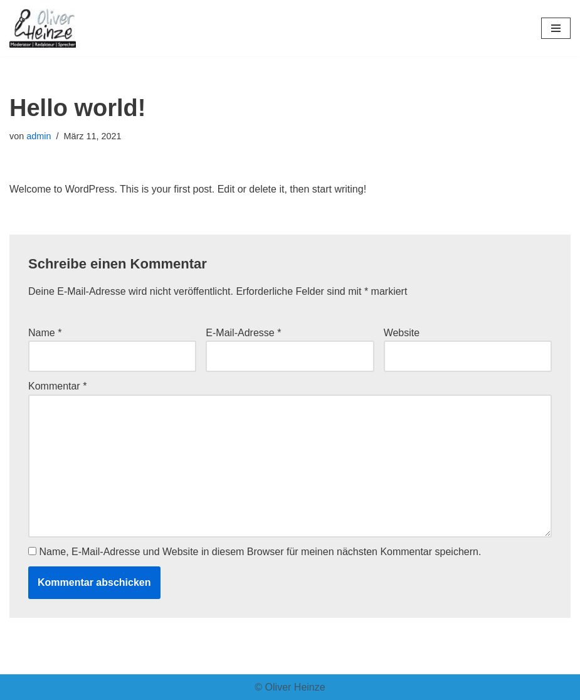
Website (402, 332)
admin (38, 136)
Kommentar (57, 386)
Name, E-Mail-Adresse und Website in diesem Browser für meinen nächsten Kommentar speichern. (260, 551)
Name (44, 332)
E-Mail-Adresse (243, 332)
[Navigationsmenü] (556, 28)
